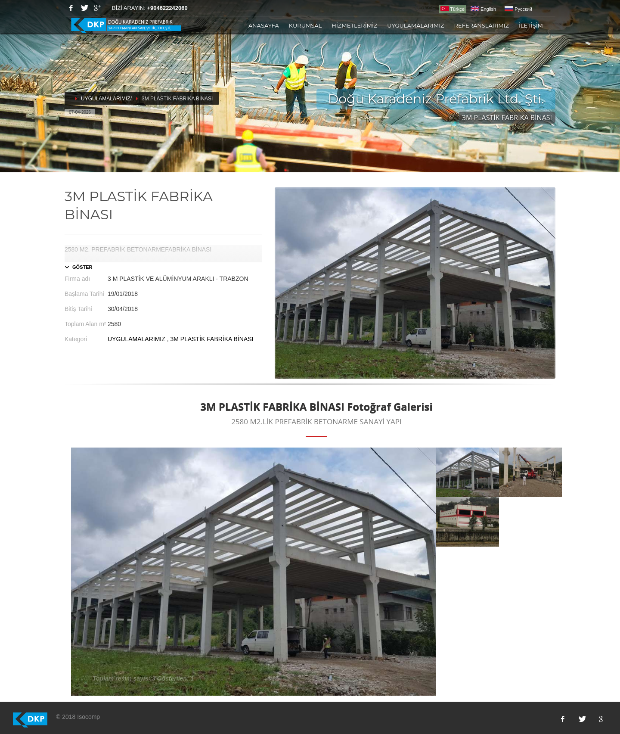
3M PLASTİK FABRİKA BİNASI (211, 339)
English (483, 9)
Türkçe (452, 9)
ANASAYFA (263, 25)
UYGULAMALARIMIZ (415, 25)
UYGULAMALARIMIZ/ (106, 99)
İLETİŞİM (531, 25)
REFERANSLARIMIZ (481, 25)
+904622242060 (167, 8)
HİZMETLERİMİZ (354, 25)
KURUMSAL (305, 25)
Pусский (518, 9)
